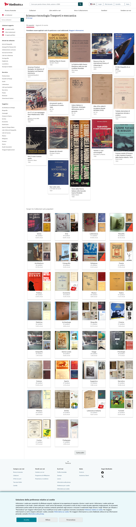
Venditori (104, 10)
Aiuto (127, 4)
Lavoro (59, 479)
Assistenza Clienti (84, 475)
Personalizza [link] (71, 520)
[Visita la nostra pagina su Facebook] (102, 472)
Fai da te (81, 472)
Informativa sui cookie (63, 489)
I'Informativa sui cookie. (61, 512)
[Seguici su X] (102, 476)
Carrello (15, 485)
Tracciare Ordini (17, 482)
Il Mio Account (17, 479)
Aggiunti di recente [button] (42, 25)
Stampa (59, 475)
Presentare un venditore (41, 479)
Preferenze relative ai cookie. (93, 510)
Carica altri (80, 453)
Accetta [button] (26, 520)
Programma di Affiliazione (42, 475)
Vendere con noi (126, 10)
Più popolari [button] (30, 25)
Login (100, 4)
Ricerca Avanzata (10, 10)
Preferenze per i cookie (63, 485)
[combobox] (54, 4)
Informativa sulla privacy (64, 482)
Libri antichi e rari (55, 10)
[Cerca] (80, 4)
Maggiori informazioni (76, 30)
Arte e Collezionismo (81, 10)
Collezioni (32, 10)
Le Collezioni (7, 15)
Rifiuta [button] (48, 520)
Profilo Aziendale (62, 472)
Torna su (68, 463)
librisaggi (29, 18)
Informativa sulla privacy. (36, 514)
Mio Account (108, 4)
